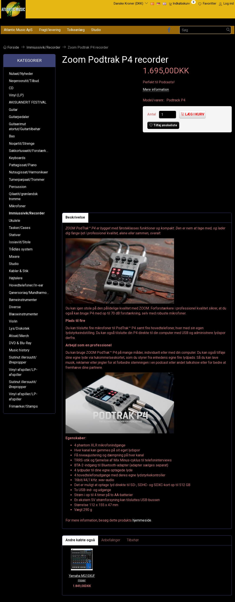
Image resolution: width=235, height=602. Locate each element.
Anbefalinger (110, 540)
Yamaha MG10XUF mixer (82, 578)
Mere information (156, 89)
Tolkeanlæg (76, 30)
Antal (152, 114)
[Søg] (228, 30)
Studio (96, 30)
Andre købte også (80, 540)
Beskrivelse (75, 217)
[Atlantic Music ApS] (13, 8)
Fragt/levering (50, 30)
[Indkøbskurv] (182, 3)
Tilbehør (133, 540)
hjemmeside (142, 520)
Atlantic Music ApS (18, 30)
